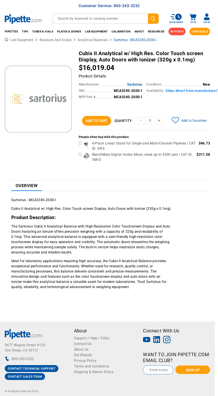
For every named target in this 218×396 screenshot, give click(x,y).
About (139, 31)
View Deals (199, 31)
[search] (153, 18)
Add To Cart (96, 121)
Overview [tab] (27, 185)
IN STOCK (177, 31)
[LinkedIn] (156, 340)
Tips (25, 31)
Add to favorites (189, 120)
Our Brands (83, 355)
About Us (81, 349)
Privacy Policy (85, 361)
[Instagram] (166, 340)
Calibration (121, 31)
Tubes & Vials (42, 31)
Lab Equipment (96, 31)
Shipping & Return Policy (94, 372)
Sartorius (134, 84)
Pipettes (11, 31)
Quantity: (123, 121)
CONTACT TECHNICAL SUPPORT (31, 368)
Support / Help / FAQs (91, 338)
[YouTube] (146, 340)
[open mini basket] (193, 18)
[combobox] (105, 18)
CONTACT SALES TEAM (25, 376)
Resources (156, 31)
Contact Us (82, 344)
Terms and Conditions (91, 366)
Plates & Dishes (69, 31)
